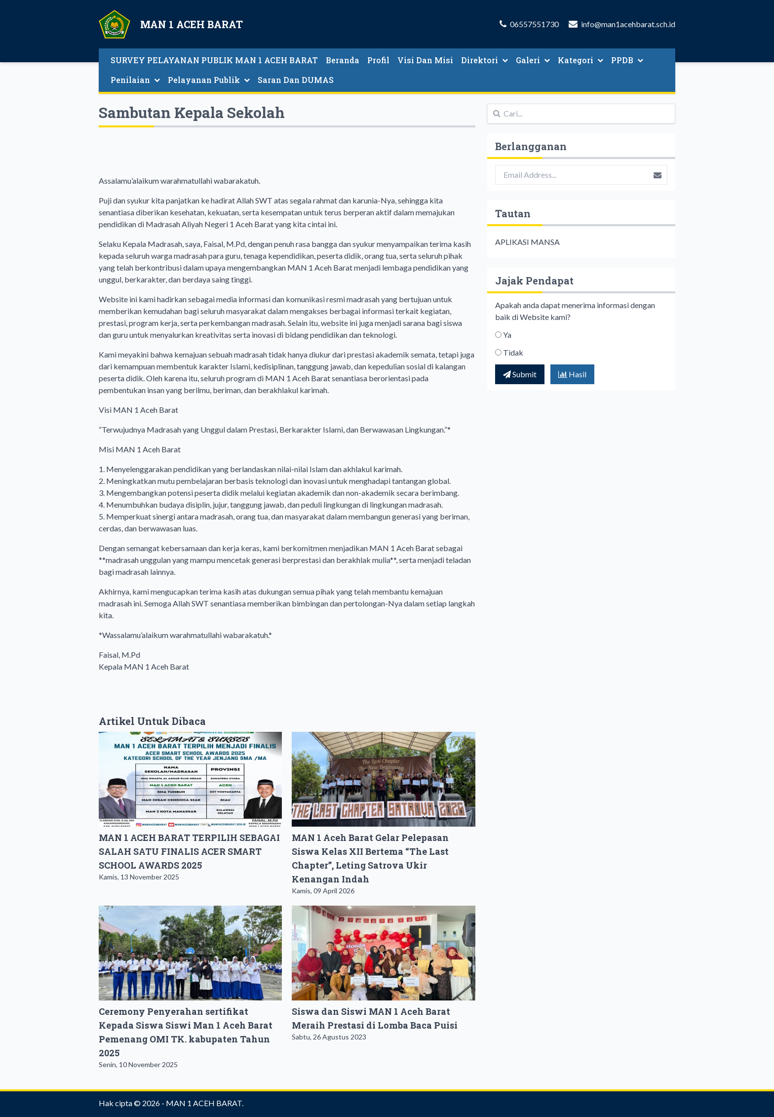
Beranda (342, 60)
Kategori (580, 60)
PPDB (627, 60)
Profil (378, 60)
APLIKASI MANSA (527, 241)
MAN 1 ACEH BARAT (204, 1103)
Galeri (533, 60)
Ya (507, 334)
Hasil (572, 374)
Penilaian (135, 80)
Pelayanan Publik (209, 80)
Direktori (484, 60)
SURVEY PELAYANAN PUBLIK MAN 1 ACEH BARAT (214, 60)
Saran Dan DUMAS (296, 80)
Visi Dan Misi (425, 60)
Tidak (513, 352)
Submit (520, 374)
